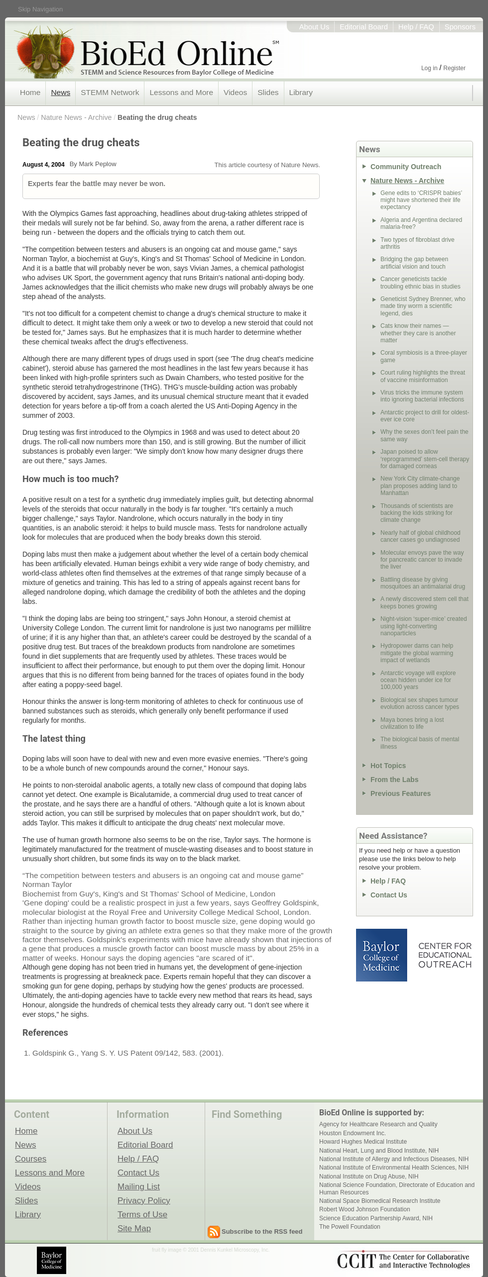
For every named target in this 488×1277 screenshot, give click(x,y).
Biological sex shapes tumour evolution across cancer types (419, 703)
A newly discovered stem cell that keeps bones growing (424, 602)
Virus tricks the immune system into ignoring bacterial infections (422, 396)
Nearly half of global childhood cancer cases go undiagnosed (420, 536)
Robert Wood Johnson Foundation (364, 1209)
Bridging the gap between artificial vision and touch (414, 263)
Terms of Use (142, 1214)
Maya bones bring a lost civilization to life (412, 723)
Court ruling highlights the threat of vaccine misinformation (422, 376)
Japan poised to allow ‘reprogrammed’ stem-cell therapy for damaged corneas (424, 459)
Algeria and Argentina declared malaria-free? (421, 223)
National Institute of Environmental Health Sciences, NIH (394, 1167)
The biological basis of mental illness (419, 743)
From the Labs (394, 780)
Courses (30, 1158)
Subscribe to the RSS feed (262, 1231)
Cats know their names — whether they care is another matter (418, 333)
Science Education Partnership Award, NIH (376, 1218)
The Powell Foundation (349, 1226)
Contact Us (388, 895)
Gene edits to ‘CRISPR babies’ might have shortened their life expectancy (421, 200)
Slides (267, 92)
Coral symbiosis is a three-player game (423, 356)
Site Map (134, 1228)
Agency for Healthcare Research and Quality (378, 1124)
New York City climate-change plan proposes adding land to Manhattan (420, 485)
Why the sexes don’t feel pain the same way (424, 435)
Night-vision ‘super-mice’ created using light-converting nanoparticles (423, 626)
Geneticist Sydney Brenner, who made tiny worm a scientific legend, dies (423, 306)
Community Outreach (405, 167)
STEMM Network (110, 92)
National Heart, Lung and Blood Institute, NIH (379, 1150)
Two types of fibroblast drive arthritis (417, 243)
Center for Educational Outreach (444, 955)
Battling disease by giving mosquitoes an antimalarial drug (422, 583)
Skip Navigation (40, 9)
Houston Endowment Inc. (352, 1133)
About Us (314, 27)
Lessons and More (181, 92)
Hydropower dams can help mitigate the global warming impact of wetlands (416, 653)
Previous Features (400, 793)
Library (301, 92)
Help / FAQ (416, 27)
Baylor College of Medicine (382, 955)
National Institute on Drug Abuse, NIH (368, 1176)
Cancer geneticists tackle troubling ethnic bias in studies (420, 283)
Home (30, 92)
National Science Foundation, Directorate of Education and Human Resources (397, 1188)
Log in (429, 68)
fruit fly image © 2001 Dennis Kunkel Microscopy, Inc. (210, 1250)
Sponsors (460, 27)
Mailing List (139, 1186)
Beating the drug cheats (157, 117)
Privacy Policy (144, 1200)
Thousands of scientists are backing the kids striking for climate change (416, 513)
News (60, 92)
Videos (235, 92)
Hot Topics (388, 766)
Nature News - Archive (76, 117)
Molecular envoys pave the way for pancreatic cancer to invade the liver (422, 560)
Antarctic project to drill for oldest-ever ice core (424, 416)
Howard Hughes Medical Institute (363, 1141)
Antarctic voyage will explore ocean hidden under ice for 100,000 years (418, 680)
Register (454, 68)
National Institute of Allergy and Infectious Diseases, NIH (394, 1159)
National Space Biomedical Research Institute (379, 1200)
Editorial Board (364, 27)
